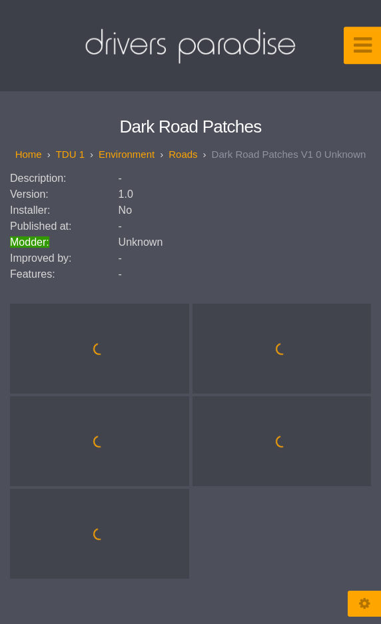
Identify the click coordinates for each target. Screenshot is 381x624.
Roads (183, 154)
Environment (127, 154)
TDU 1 (70, 154)
